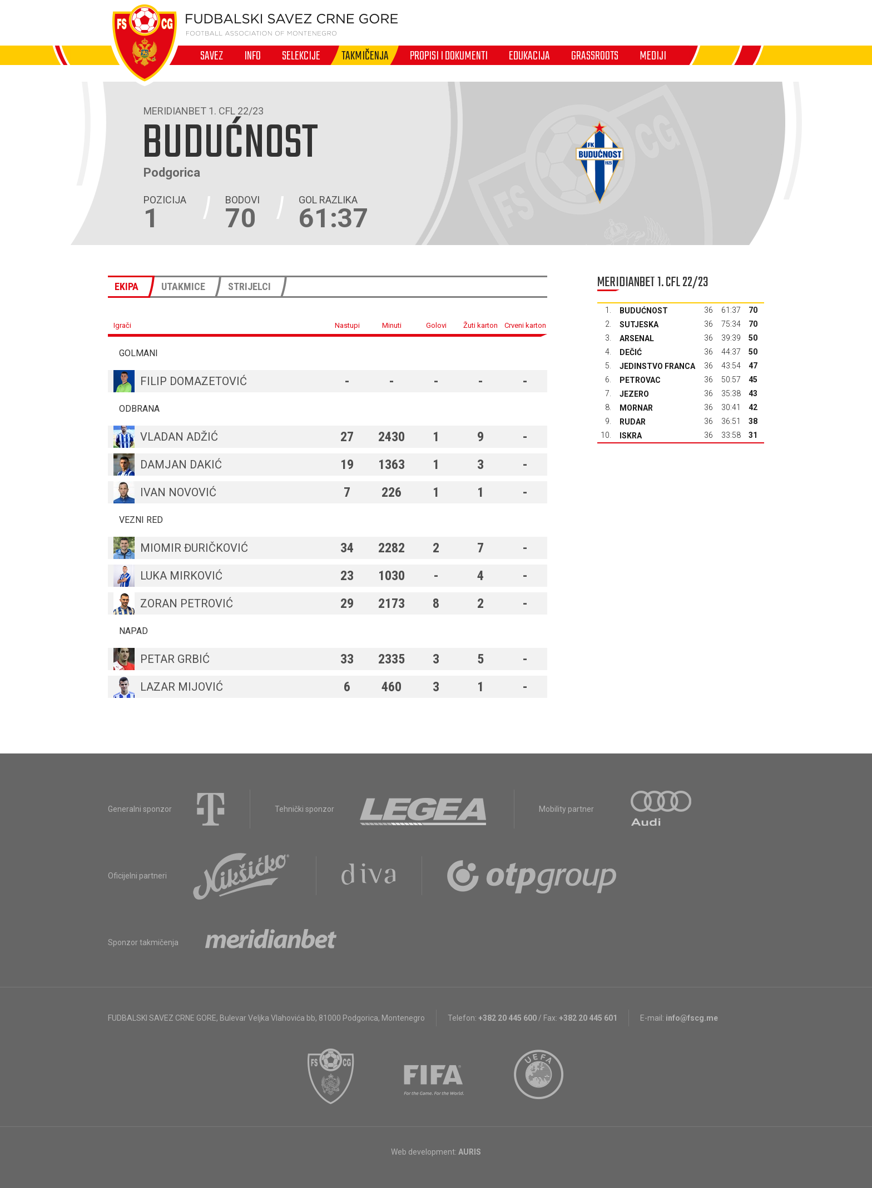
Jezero (634, 394)
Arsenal (637, 338)
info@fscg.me (692, 1018)
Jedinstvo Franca (657, 366)
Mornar (636, 407)
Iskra (631, 435)
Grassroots (594, 55)
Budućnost (644, 310)
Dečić (631, 352)
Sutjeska (639, 324)
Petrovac (640, 380)
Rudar (633, 421)
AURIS (469, 1151)
